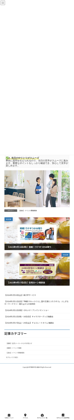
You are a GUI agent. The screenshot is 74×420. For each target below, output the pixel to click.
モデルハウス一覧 (42, 416)
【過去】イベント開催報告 (27, 211)
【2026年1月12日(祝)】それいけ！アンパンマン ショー (26, 310)
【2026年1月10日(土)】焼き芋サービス (20, 295)
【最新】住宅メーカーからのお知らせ (19, 343)
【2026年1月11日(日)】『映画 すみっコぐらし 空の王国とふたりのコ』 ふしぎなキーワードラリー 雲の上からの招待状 (36, 302)
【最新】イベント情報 (13, 348)
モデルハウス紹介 (12, 357)
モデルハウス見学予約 (63, 416)
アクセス (25, 416)
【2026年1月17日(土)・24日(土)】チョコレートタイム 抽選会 (29, 323)
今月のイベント (9, 416)
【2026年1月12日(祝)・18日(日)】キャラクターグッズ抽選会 (28, 316)
